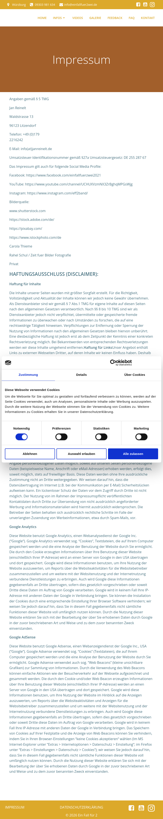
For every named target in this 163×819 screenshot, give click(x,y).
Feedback (115, 18)
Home (42, 18)
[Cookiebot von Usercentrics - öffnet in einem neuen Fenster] (113, 362)
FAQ (132, 18)
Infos (59, 18)
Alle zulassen (133, 454)
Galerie (95, 18)
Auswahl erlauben (81, 454)
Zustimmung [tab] (28, 374)
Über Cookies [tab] (134, 374)
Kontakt (148, 18)
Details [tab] (81, 374)
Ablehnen (30, 454)
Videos (77, 18)
